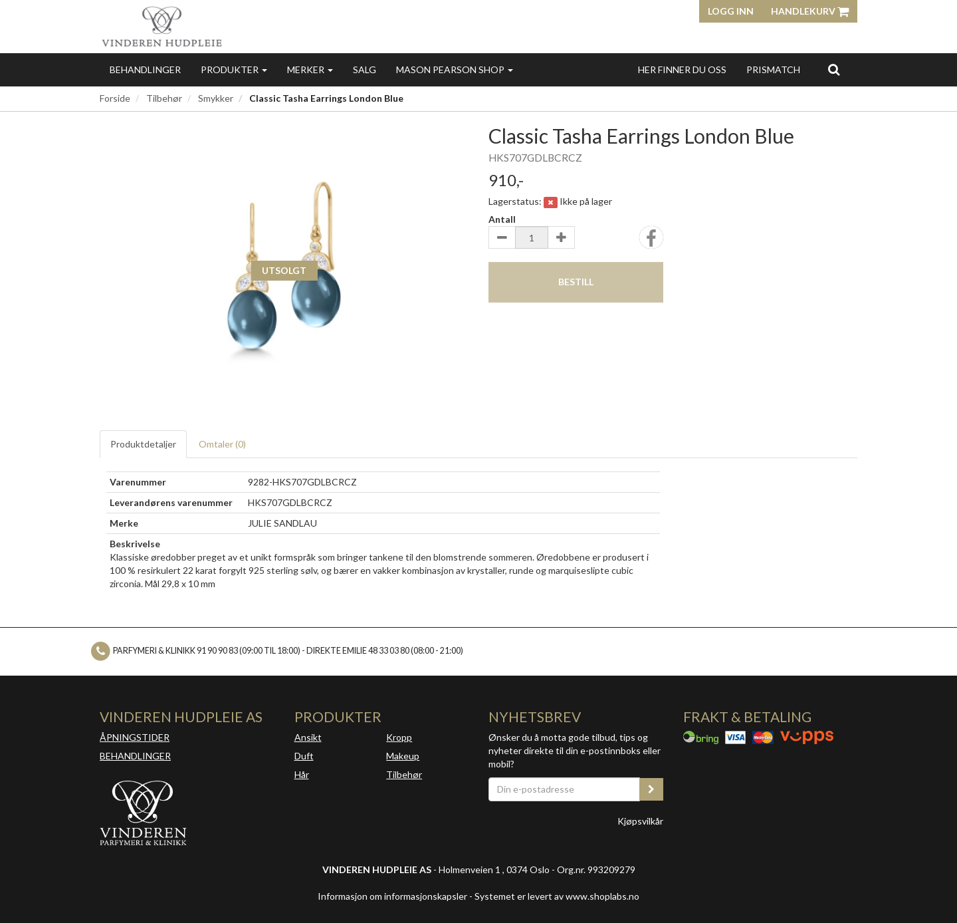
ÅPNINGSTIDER (134, 737)
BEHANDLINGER (135, 755)
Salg (364, 69)
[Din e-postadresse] (564, 789)
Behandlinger (145, 69)
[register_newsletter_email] (651, 789)
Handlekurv (810, 11)
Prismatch (773, 69)
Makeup (402, 755)
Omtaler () (222, 444)
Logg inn (731, 11)
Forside (115, 98)
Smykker (215, 98)
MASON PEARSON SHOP (454, 69)
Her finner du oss (682, 69)
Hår (301, 774)
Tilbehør (164, 98)
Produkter (234, 69)
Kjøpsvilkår (640, 821)
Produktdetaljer (143, 444)
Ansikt (308, 737)
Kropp (399, 737)
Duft (304, 755)
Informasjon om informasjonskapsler (392, 896)
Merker (310, 69)
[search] (833, 69)
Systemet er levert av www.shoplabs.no (557, 896)
